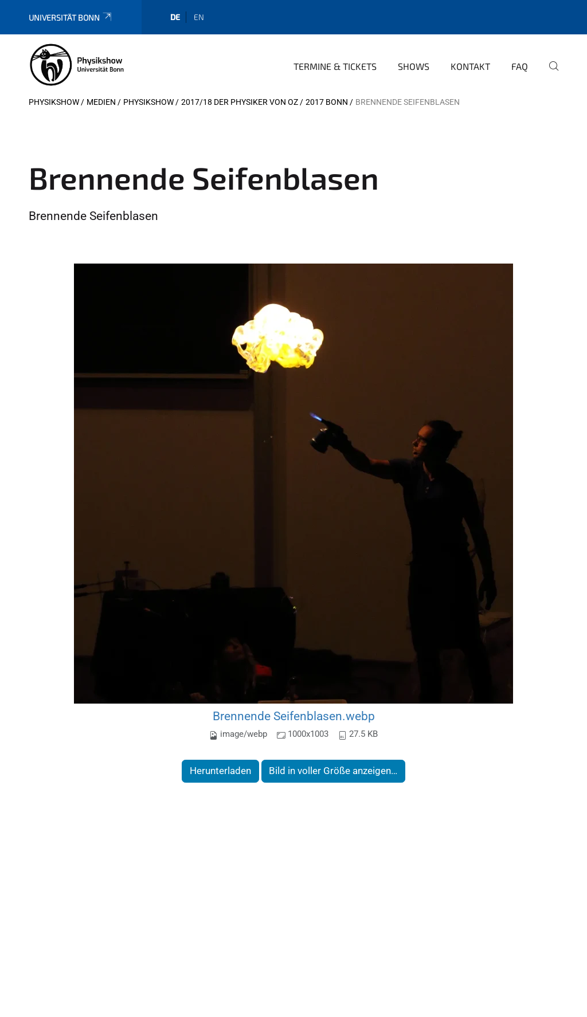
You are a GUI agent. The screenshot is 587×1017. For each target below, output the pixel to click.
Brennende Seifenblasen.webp (294, 716)
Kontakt (470, 66)
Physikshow (54, 102)
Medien (101, 102)
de (175, 17)
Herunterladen (220, 770)
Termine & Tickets (335, 66)
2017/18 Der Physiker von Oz (239, 102)
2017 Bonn (327, 102)
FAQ (519, 66)
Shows (413, 66)
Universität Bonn (71, 17)
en (199, 17)
